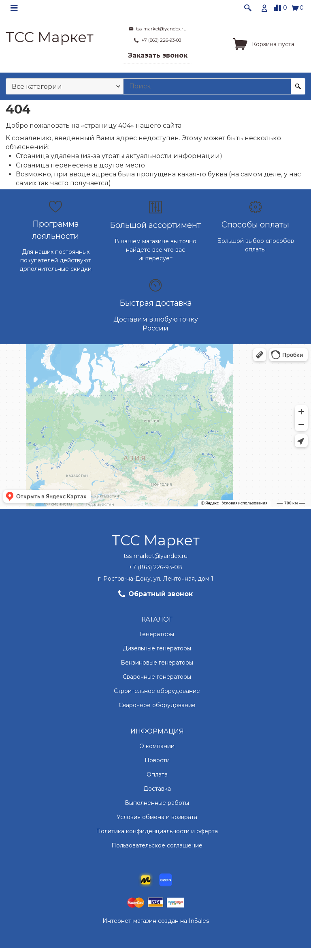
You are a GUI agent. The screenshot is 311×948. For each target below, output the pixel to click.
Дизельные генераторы (157, 648)
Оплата (157, 774)
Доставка (157, 788)
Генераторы (157, 634)
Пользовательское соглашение (156, 845)
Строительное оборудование (157, 691)
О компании (157, 746)
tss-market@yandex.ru (155, 556)
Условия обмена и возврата (157, 817)
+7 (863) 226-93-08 (155, 567)
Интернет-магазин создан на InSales (155, 920)
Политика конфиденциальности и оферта (157, 831)
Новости (157, 760)
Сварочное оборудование (157, 705)
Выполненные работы (157, 802)
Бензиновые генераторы (157, 662)
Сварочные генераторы (157, 676)
